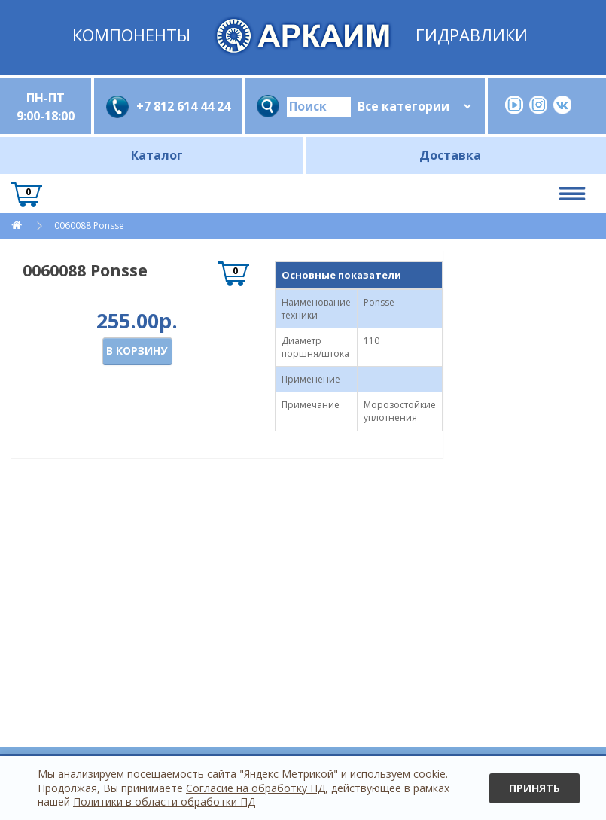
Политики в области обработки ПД (164, 801)
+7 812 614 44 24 (183, 106)
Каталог (157, 155)
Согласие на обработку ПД (255, 788)
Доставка (450, 155)
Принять (534, 788)
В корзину (136, 350)
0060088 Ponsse (89, 225)
